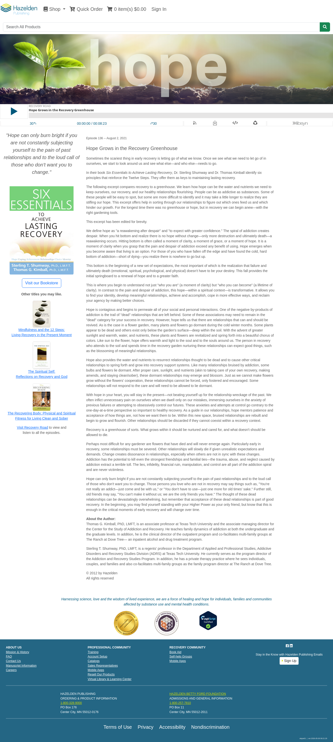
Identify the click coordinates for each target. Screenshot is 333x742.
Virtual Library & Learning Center (110, 679)
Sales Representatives (103, 665)
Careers (11, 670)
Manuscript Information (21, 665)
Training (93, 652)
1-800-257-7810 (180, 703)
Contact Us (13, 661)
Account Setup (97, 656)
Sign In (158, 9)
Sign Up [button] (289, 661)
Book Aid (175, 652)
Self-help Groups (180, 656)
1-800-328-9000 (71, 703)
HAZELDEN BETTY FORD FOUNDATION (197, 694)
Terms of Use (118, 727)
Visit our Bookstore (41, 283)
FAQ (9, 656)
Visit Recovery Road (32, 427)
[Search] (161, 27)
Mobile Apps (96, 670)
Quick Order (86, 9)
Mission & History (17, 652)
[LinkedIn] (291, 646)
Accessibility (172, 727)
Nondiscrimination (210, 727)
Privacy (145, 727)
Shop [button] (53, 9)
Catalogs (94, 661)
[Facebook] (288, 646)
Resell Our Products (101, 674)
